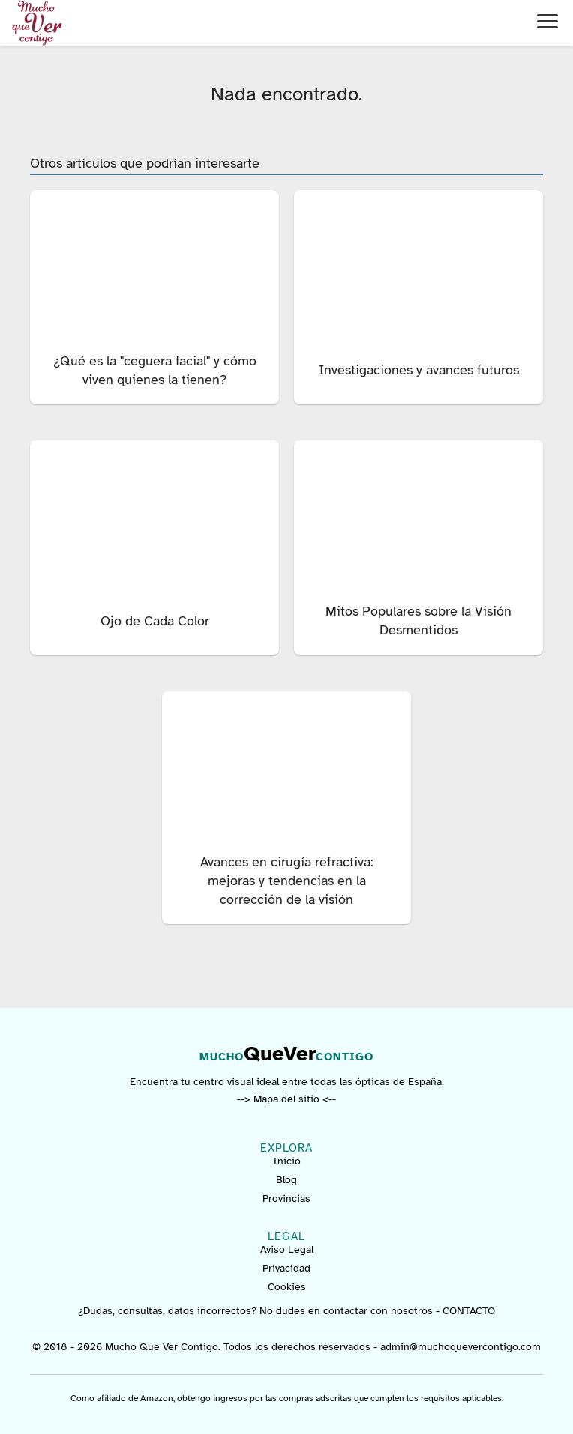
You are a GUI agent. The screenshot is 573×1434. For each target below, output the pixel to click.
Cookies (287, 1286)
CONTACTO (468, 1310)
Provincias (286, 1198)
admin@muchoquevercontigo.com (460, 1346)
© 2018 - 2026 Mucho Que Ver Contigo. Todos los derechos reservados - (206, 1346)
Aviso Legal (287, 1249)
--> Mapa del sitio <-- (286, 1099)
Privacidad (286, 1268)
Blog (286, 1179)
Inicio (287, 1161)
